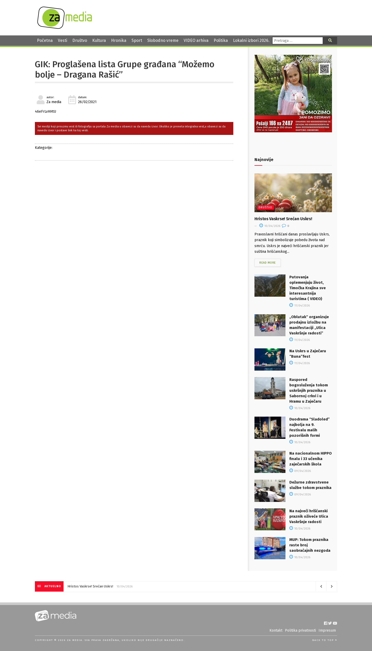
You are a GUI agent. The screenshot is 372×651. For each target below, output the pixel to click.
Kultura (99, 40)
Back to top (324, 640)
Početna (45, 40)
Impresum (327, 630)
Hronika (118, 40)
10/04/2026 (269, 226)
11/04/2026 (299, 305)
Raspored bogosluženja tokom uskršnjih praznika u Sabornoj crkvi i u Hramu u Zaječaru (308, 390)
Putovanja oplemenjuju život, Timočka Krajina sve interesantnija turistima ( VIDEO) (307, 288)
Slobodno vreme (163, 40)
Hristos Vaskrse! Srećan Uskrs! (283, 218)
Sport (136, 40)
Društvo (79, 40)
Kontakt (275, 630)
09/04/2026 (300, 471)
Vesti (62, 40)
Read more (267, 262)
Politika (221, 40)
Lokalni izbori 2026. (251, 40)
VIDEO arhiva (196, 40)
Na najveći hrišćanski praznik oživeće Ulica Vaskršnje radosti (308, 516)
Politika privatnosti (300, 630)
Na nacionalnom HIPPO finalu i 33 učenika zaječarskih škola (310, 458)
